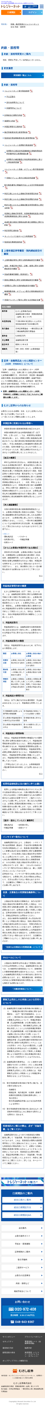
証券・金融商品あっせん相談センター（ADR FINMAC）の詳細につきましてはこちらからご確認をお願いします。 (23, 394)
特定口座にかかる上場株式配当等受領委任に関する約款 (24, 206)
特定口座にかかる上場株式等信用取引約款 (21, 199)
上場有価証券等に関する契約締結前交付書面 (22, 260)
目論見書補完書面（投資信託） (16, 274)
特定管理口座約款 (11, 231)
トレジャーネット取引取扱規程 (16, 91)
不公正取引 (10, 97)
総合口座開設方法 (22, 1207)
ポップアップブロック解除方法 (15, 1361)
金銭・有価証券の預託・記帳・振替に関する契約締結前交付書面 (24, 267)
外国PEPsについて (14, 108)
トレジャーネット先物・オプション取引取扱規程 (24, 169)
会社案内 (22, 1228)
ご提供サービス (22, 1267)
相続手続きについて (22, 1291)
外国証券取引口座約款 (13, 127)
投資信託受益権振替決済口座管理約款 (19, 138)
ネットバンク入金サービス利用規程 (18, 236)
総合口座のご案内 (22, 1200)
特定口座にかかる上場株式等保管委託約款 (21, 194)
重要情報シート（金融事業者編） (33, 1342)
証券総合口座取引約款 (13, 115)
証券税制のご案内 (22, 1252)
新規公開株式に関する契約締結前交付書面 (21, 280)
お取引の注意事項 (22, 1275)
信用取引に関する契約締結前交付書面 (19, 286)
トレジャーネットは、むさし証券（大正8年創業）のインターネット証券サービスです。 (17, 2)
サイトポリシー (9, 1337)
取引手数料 (22, 1259)
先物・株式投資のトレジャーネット (25, 24)
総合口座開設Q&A (22, 1215)
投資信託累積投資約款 (13, 242)
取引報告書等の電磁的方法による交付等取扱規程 (24, 185)
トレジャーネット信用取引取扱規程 (18, 145)
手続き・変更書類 (22, 1244)
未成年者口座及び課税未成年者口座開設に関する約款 (24, 223)
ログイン (33, 12)
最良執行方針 (8, 1348)
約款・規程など (22, 1283)
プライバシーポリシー (33, 1337)
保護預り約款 (9, 121)
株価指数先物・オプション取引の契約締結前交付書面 (24, 292)
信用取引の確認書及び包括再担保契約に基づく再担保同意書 (24, 161)
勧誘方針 (28, 1348)
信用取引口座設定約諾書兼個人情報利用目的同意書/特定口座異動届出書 (24, 152)
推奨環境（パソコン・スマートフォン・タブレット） (32, 1354)
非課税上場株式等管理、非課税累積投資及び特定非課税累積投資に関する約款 (24, 215)
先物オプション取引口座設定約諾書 (20, 178)
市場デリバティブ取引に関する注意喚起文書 (22, 300)
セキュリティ (8, 1341)
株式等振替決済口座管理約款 (16, 132)
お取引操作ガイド (22, 1236)
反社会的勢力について (15, 102)
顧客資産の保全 (9, 1352)
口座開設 (11, 12)
